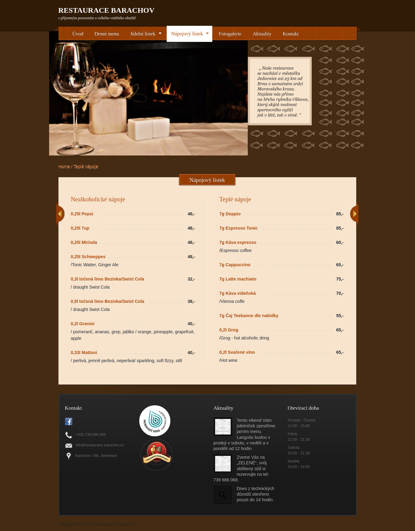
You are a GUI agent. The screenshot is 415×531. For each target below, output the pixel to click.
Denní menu (107, 33)
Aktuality (262, 33)
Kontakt (291, 33)
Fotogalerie (230, 33)
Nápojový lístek (187, 33)
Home (64, 166)
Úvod (78, 33)
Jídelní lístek (142, 33)
